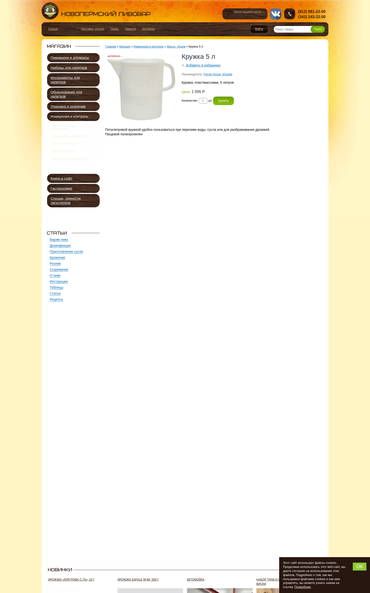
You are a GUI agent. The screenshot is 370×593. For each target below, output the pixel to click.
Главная (110, 46)
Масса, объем (63, 149)
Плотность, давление (69, 139)
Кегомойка (195, 579)
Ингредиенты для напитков (65, 80)
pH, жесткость (63, 158)
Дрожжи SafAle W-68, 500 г (138, 579)
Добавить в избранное (203, 65)
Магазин (124, 46)
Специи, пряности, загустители (66, 200)
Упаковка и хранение (68, 106)
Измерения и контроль (69, 116)
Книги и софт (61, 178)
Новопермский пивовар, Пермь (96, 10)
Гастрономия (61, 188)
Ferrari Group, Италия (218, 74)
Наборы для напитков (69, 68)
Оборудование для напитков (66, 94)
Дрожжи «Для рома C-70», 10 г (71, 579)
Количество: (190, 100)
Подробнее (302, 587)
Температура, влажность (63, 128)
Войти (259, 29)
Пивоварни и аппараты (70, 57)
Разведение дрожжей (69, 167)
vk (275, 14)
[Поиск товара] (299, 29)
